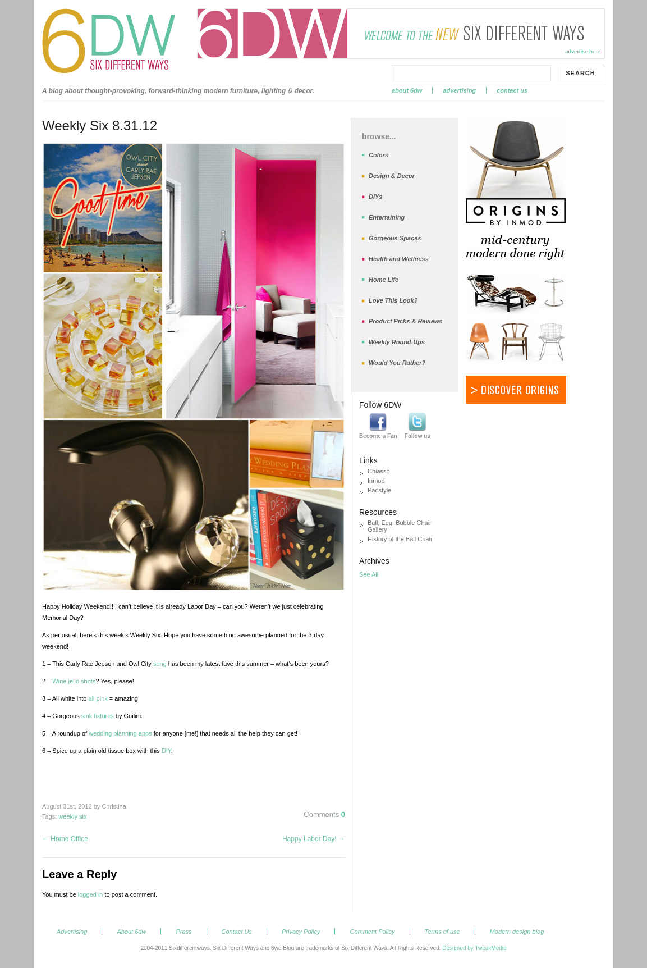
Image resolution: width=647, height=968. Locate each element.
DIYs (375, 196)
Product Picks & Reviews (405, 321)
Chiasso (379, 471)
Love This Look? (393, 300)
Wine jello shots (73, 681)
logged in (90, 894)
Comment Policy (372, 931)
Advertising (459, 90)
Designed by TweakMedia (474, 948)
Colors (378, 155)
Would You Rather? (397, 362)
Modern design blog (517, 931)
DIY (166, 750)
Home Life (383, 279)
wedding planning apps (120, 733)
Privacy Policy (301, 931)
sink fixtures (97, 716)
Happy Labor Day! (313, 839)
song (160, 663)
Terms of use (442, 931)
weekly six (72, 816)
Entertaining (387, 217)
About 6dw (407, 90)
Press (183, 931)
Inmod (376, 480)
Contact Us (512, 90)
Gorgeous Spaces (395, 238)
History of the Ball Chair (400, 539)
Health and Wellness (399, 258)
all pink (98, 698)
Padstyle (379, 490)
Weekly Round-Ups (397, 342)
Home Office (65, 839)
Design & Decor (392, 175)
